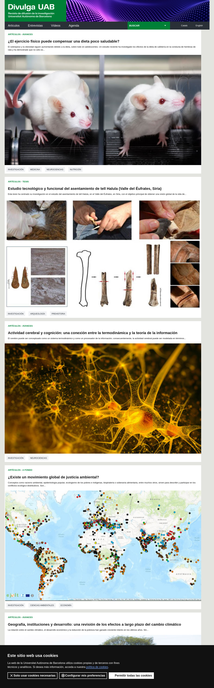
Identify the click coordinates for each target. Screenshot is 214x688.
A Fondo (130, 129)
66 (133, 530)
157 (99, 545)
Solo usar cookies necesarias (32, 676)
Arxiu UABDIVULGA (20, 564)
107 (121, 536)
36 (102, 527)
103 (98, 536)
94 (154, 533)
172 (116, 549)
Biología (137, 404)
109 (132, 536)
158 (104, 545)
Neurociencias (55, 120)
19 (130, 524)
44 (137, 527)
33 (89, 527)
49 (59, 530)
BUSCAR (134, 25)
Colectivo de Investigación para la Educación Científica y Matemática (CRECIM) (145, 585)
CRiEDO (136, 602)
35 (98, 527)
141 (110, 542)
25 (156, 524)
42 (129, 527)
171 (110, 549)
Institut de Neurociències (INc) (188, 566)
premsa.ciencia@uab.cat (125, 622)
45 (142, 527)
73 (63, 533)
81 (98, 533)
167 (154, 545)
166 (149, 545)
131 (154, 539)
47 (150, 527)
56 (89, 530)
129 (143, 539)
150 (60, 545)
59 (102, 530)
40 (120, 527)
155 (87, 545)
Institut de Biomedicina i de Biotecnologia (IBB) (187, 600)
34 (94, 527)
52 (72, 530)
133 (65, 542)
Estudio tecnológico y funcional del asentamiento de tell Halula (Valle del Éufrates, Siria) (156, 43)
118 (82, 539)
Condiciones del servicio (63, 640)
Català (184, 25)
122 (104, 539)
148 (149, 542)
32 (85, 527)
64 (124, 530)
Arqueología (140, 117)
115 (65, 539)
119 (87, 539)
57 (94, 530)
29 (72, 527)
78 (85, 533)
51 (68, 530)
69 (146, 530)
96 (64, 536)
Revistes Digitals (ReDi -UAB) (59, 581)
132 (60, 542)
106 (115, 536)
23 (147, 524)
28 (68, 527)
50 (63, 530)
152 (71, 545)
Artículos (14, 25)
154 (82, 545)
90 (137, 533)
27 (63, 527)
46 (146, 527)
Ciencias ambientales (42, 311)
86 (120, 533)
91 (141, 533)
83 (107, 533)
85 (115, 533)
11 (95, 524)
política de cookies (97, 667)
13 (104, 524)
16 (117, 524)
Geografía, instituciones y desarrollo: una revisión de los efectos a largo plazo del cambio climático (51, 237)
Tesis (128, 34)
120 (93, 539)
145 (132, 542)
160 (115, 545)
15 (112, 524)
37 (107, 527)
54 (81, 530)
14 (108, 524)
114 (60, 539)
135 (76, 542)
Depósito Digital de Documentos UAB (102, 581)
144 (126, 542)
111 (143, 536)
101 (87, 536)
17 (121, 524)
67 (137, 530)
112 (148, 536)
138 (93, 542)
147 (143, 542)
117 (76, 539)
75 (72, 533)
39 (115, 527)
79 (90, 533)
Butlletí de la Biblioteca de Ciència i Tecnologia (63, 566)
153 (76, 545)
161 (121, 545)
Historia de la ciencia (42, 411)
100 (82, 536)
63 (120, 530)
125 (121, 539)
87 (124, 533)
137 (87, 542)
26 (59, 527)
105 (109, 536)
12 (99, 524)
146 (137, 542)
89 (133, 533)
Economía (66, 311)
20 (134, 524)
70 (150, 530)
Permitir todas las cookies (131, 676)
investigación (16, 120)
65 (129, 530)
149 (154, 542)
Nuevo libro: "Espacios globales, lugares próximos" (155, 231)
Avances (27, 34)
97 (68, 536)
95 (59, 536)
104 (104, 536)
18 (125, 524)
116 (71, 539)
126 (126, 539)
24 (152, 524)
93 (150, 533)
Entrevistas (35, 25)
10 (91, 524)
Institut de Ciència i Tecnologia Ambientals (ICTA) (186, 583)
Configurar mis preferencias (83, 676)
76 (77, 533)
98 (72, 536)
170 (104, 549)
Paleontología (157, 502)
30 (76, 527)
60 (107, 530)
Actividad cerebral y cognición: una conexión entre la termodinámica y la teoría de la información (52, 141)
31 (81, 527)
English (199, 25)
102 (93, 536)
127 (132, 539)
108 (126, 536)
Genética (154, 404)
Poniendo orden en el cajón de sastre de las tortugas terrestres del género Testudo (148, 425)
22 (143, 524)
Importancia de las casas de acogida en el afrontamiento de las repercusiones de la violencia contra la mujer (52, 435)
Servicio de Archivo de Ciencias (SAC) (104, 566)
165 (143, 545)
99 (77, 536)
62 (115, 530)
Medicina (35, 120)
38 (111, 527)
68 (142, 530)
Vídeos (55, 25)
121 (99, 539)
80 (94, 533)
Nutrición (75, 120)
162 (126, 545)
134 (71, 542)
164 (137, 545)
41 (124, 527)
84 (111, 533)
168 (93, 549)
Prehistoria (161, 117)
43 (133, 527)
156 (93, 545)
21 (139, 524)
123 (110, 539)
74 (68, 533)
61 (111, 530)
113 (154, 536)
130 (149, 539)
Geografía (84, 311)
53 (76, 530)
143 (121, 542)
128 (137, 539)
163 (132, 545)
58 (98, 530)
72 (59, 533)
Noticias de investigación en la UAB (24, 577)
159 (110, 545)
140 (104, 542)
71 (155, 530)
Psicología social (40, 511)
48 (155, 527)
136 (82, 542)
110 (137, 536)
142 (115, 542)
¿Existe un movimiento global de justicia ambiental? (156, 136)
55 (85, 530)
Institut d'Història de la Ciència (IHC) (145, 566)
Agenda (74, 25)
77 (81, 533)
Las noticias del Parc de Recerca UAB (24, 592)
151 (65, 545)
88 (128, 533)
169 (99, 549)
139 (99, 542)
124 (115, 539)
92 (146, 533)
